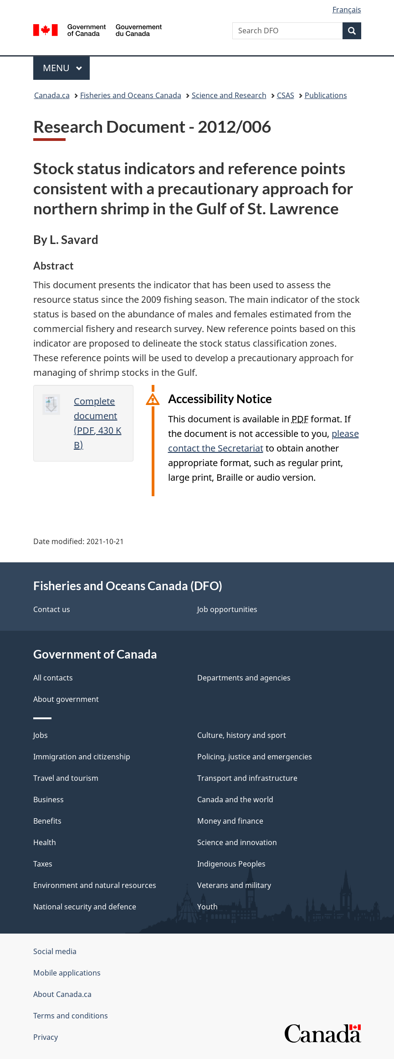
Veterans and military (234, 885)
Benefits (47, 821)
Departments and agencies (244, 678)
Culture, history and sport (241, 735)
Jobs (40, 735)
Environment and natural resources (94, 885)
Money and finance (230, 821)
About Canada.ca (62, 994)
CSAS (285, 95)
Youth (207, 907)
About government (66, 699)
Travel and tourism (65, 778)
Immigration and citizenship (81, 757)
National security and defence (84, 907)
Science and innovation (237, 842)
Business (48, 799)
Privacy (45, 1037)
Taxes (42, 864)
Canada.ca (52, 95)
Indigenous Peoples (231, 864)
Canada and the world (235, 799)
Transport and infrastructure (247, 778)
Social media (55, 951)
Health (44, 842)
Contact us (51, 609)
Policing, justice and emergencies (254, 757)
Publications (326, 95)
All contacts (53, 678)
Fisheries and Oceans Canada (130, 95)
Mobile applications (67, 973)
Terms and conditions (70, 1016)
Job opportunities (227, 609)
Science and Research (229, 95)
